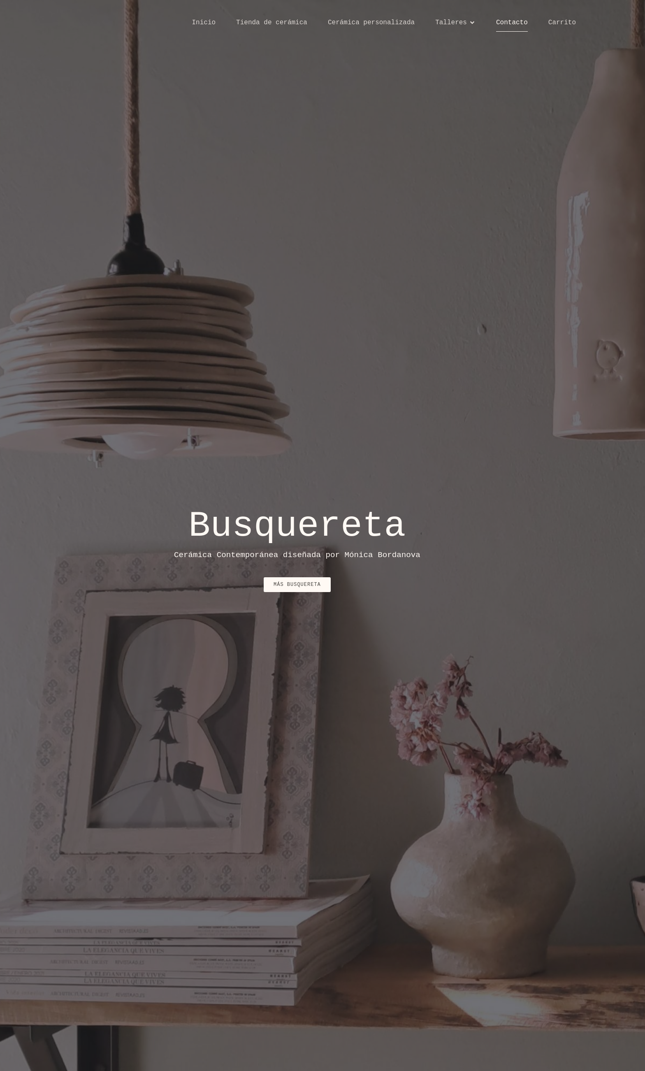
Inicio (204, 22)
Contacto (512, 22)
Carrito (562, 22)
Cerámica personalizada (371, 22)
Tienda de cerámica (271, 22)
